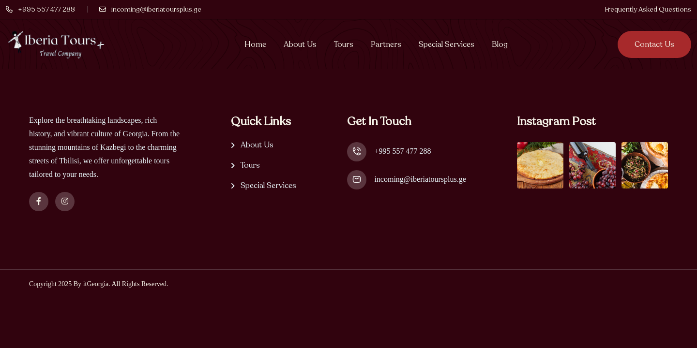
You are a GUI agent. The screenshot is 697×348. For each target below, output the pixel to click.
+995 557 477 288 (402, 151)
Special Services (446, 44)
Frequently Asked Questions (648, 9)
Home (255, 44)
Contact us (654, 44)
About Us (300, 44)
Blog (500, 44)
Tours (343, 44)
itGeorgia (96, 284)
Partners (386, 44)
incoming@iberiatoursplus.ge (420, 179)
